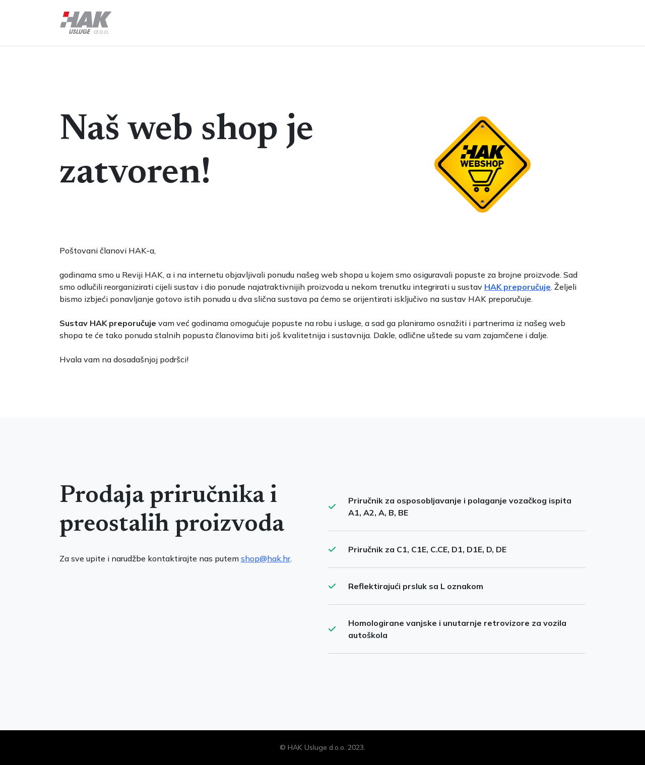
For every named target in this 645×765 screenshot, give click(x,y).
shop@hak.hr (265, 558)
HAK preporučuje (517, 287)
